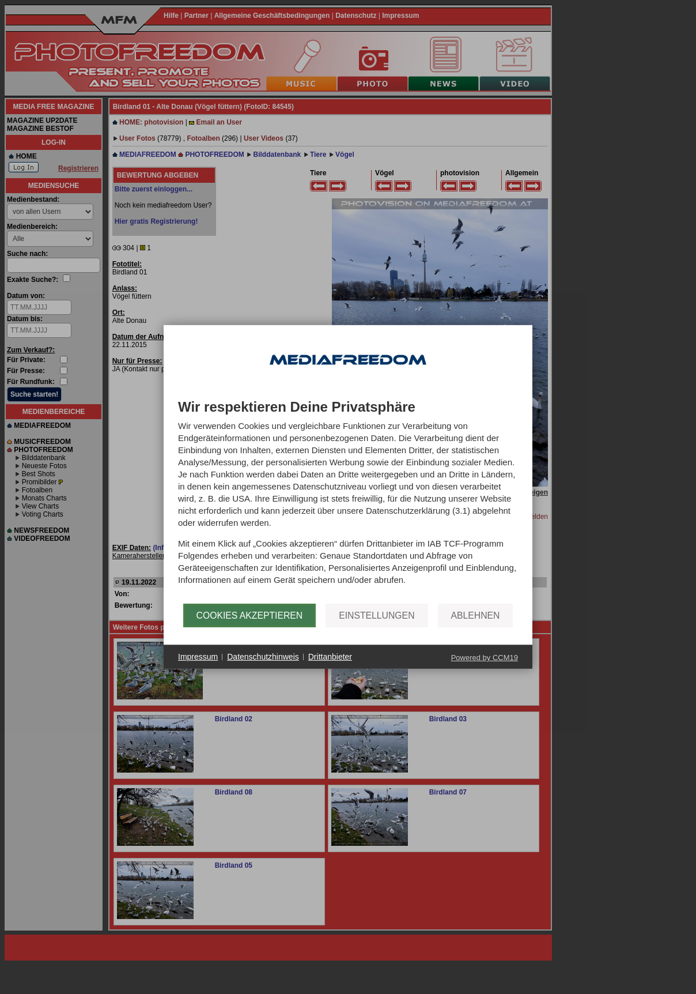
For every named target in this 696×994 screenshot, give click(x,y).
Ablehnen (475, 615)
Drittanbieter (330, 656)
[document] (348, 501)
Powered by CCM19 (484, 657)
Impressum (198, 656)
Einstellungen (376, 615)
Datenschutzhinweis (263, 656)
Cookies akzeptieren (249, 615)
